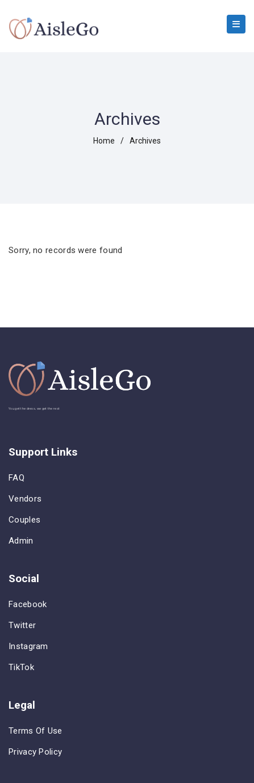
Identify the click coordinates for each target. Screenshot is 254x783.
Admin (21, 541)
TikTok (21, 667)
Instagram (28, 646)
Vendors (25, 499)
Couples (24, 520)
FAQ (16, 478)
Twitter (22, 625)
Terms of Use (36, 731)
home (104, 140)
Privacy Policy (35, 752)
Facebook (28, 604)
